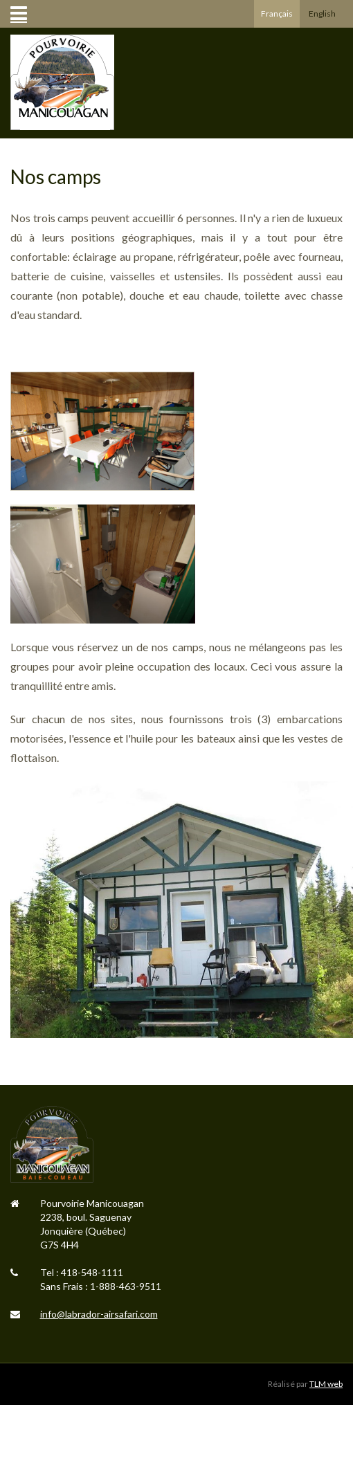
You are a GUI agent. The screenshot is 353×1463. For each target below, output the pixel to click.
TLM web (326, 1384)
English (322, 13)
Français (277, 13)
